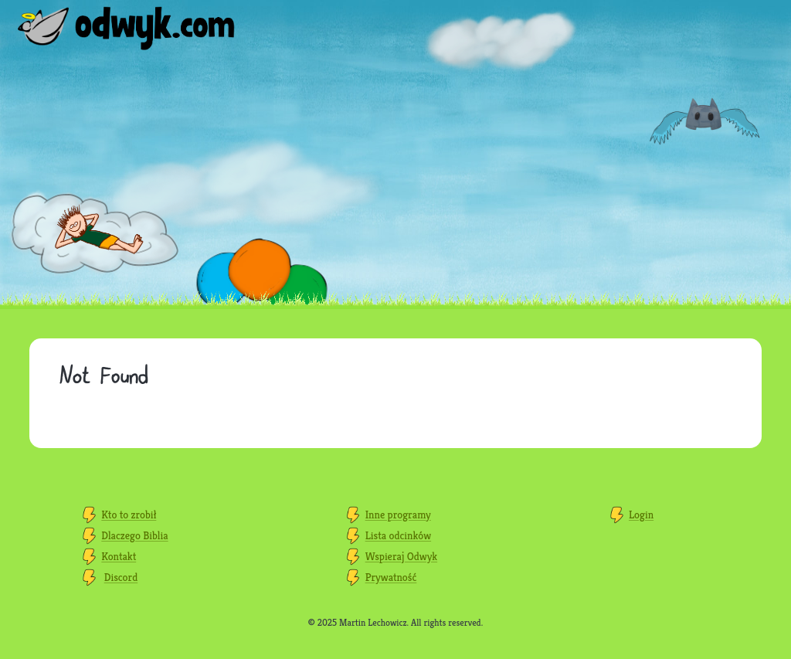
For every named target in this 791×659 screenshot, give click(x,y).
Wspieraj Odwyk (401, 556)
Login (641, 514)
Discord (121, 577)
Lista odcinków (398, 535)
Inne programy (398, 514)
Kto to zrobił (128, 514)
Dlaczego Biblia (134, 535)
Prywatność (391, 577)
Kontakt (118, 556)
